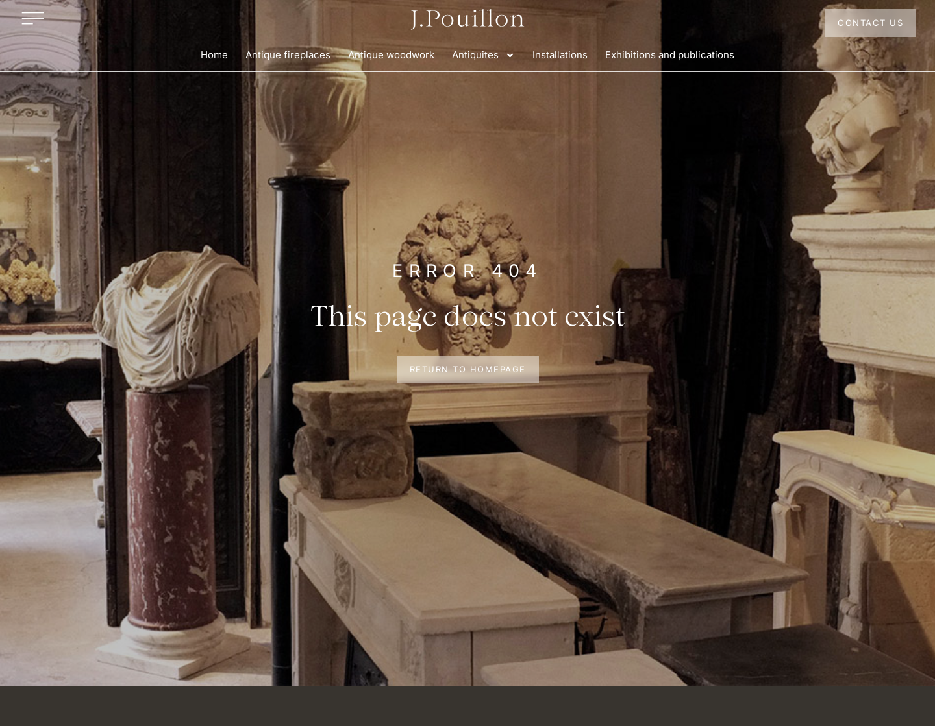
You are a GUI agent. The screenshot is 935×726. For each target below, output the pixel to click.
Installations (560, 55)
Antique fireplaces (287, 55)
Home (214, 55)
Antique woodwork (391, 55)
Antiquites (483, 55)
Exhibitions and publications (669, 55)
